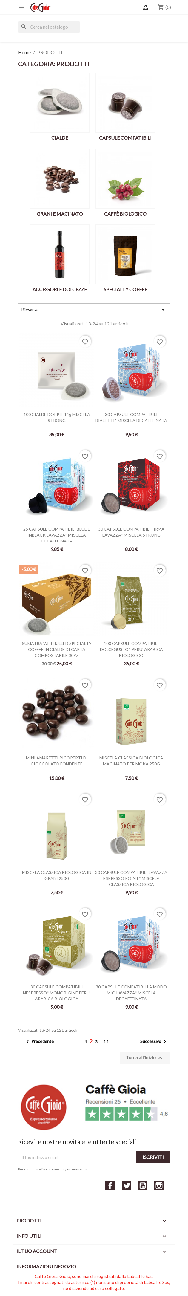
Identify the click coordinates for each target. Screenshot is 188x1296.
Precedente (39, 1041)
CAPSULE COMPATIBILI (125, 137)
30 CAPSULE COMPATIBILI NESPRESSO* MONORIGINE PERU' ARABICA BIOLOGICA (56, 992)
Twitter (126, 1185)
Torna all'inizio (145, 1058)
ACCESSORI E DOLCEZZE (60, 289)
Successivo (154, 1041)
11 (107, 1041)
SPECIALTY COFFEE (125, 289)
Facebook (110, 1185)
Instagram (159, 1185)
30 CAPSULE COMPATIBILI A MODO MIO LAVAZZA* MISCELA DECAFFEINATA (131, 992)
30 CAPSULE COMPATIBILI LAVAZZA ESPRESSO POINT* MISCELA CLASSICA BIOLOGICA (131, 878)
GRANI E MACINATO (60, 213)
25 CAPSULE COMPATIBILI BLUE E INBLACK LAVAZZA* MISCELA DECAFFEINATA (56, 534)
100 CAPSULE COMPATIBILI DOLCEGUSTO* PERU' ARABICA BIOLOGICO (131, 649)
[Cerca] (49, 27)
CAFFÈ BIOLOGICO (125, 213)
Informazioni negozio (46, 1266)
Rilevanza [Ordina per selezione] (94, 309)
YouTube (142, 1185)
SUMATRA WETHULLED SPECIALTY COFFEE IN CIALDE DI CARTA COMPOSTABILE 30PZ (57, 649)
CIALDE (59, 137)
